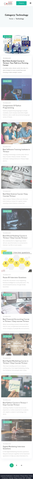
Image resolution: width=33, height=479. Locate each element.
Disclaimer (17, 473)
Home (11, 19)
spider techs (22, 477)
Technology (7, 58)
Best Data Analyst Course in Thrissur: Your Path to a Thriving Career (15, 63)
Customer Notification (7, 473)
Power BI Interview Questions (14, 276)
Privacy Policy (24, 473)
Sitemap (11, 475)
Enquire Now (21, 4)
